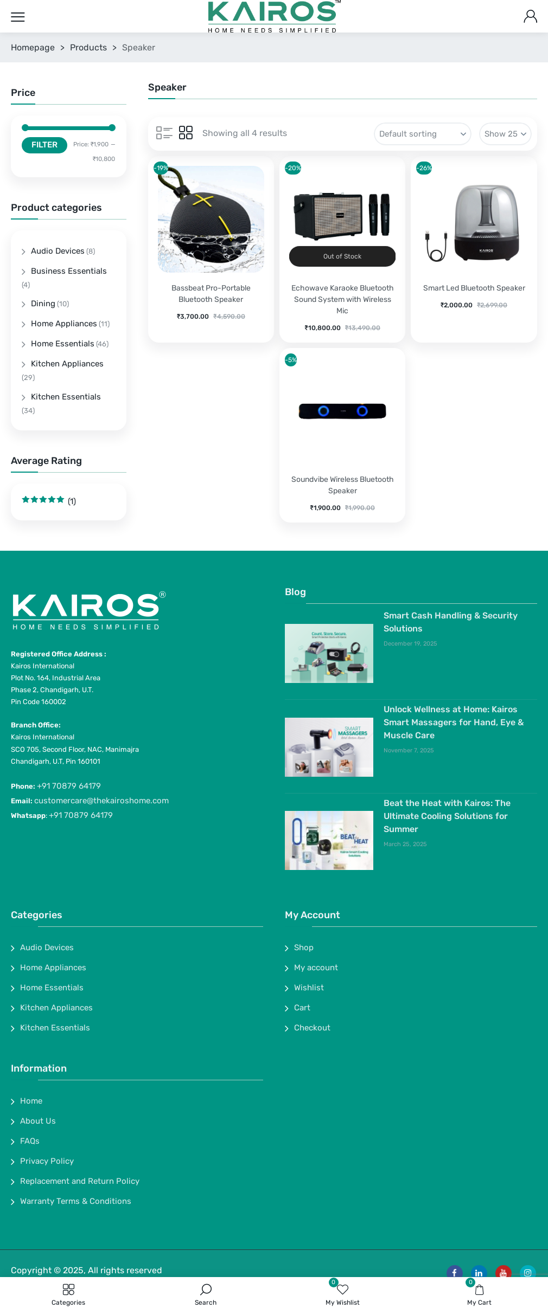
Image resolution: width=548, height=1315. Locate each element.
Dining (43, 303)
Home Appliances (64, 323)
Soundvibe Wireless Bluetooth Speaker (342, 485)
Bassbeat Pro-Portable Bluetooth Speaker (211, 293)
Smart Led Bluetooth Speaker (474, 288)
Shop (304, 947)
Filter (44, 145)
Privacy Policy (47, 1161)
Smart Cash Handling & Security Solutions (451, 622)
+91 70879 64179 (69, 786)
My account (316, 967)
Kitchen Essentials (66, 397)
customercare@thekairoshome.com (101, 800)
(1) (49, 501)
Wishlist (309, 987)
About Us (38, 1121)
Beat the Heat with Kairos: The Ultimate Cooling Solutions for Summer (447, 816)
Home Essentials (62, 344)
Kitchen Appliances (67, 364)
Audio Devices (58, 251)
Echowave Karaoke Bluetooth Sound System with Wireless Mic (342, 299)
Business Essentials (69, 271)
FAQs (30, 1141)
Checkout (312, 1028)
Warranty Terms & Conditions (75, 1201)
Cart (302, 1008)
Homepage (33, 47)
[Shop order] (422, 134)
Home (31, 1101)
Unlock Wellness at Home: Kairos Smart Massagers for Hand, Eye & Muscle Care (454, 722)
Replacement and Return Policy (79, 1181)
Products (88, 47)
